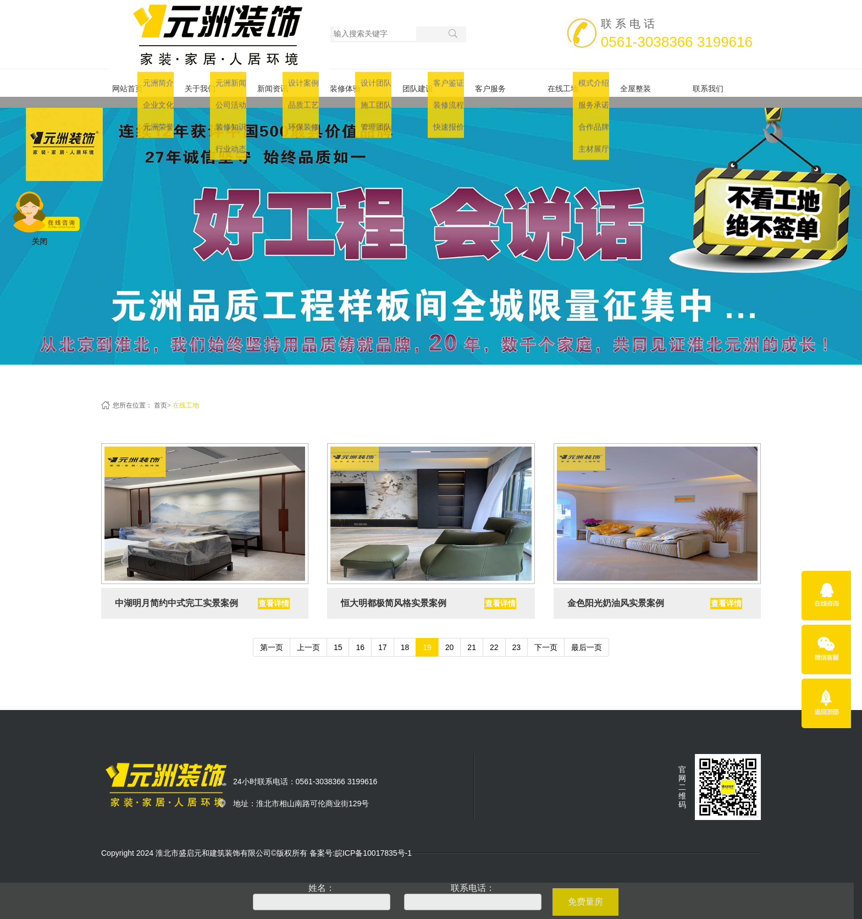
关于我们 (210, 83)
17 (382, 636)
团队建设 (427, 83)
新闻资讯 (282, 83)
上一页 (308, 636)
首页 (160, 394)
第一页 (271, 636)
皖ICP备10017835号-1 (373, 842)
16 (360, 636)
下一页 (545, 636)
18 (405, 636)
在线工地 (573, 83)
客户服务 (500, 83)
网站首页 (137, 83)
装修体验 (355, 83)
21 (471, 636)
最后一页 (586, 636)
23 (516, 636)
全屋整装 (645, 83)
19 (427, 636)
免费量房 (585, 901)
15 (338, 636)
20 (449, 636)
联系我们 (718, 83)
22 (494, 636)
